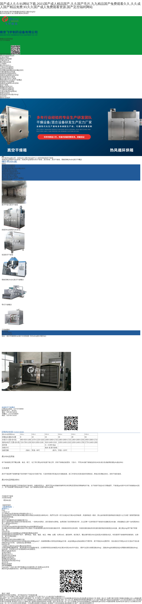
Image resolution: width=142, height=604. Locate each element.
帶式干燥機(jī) (7, 305)
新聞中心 (5, 509)
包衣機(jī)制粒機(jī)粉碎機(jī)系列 (11, 70)
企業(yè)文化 (4, 60)
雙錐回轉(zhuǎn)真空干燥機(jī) (11, 80)
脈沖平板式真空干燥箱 (8, 78)
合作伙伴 (3, 96)
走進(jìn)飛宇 (4, 57)
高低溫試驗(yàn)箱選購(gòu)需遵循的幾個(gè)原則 (20, 533)
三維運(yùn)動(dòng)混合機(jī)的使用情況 (16, 546)
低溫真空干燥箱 (7, 255)
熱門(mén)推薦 (7, 180)
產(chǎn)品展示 (5, 13)
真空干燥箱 (4, 85)
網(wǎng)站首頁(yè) (7, 56)
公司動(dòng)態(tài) (7, 90)
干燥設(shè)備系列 (6, 67)
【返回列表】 (6, 505)
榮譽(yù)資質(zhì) (6, 86)
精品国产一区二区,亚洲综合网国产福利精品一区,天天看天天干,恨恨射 (25, 598)
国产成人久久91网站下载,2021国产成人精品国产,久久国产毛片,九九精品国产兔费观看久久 (32, 597)
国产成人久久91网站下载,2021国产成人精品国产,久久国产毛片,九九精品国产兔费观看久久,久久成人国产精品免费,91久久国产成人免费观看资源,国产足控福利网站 (70, 5)
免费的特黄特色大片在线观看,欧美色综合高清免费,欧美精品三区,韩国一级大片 (78, 598)
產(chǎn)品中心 (5, 65)
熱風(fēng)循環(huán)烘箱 (9, 75)
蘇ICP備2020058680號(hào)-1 (31, 569)
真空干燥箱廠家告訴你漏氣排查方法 (15, 520)
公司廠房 (3, 64)
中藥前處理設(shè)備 (7, 72)
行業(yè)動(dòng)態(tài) (8, 91)
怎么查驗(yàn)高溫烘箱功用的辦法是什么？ (17, 514)
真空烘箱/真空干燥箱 (7, 77)
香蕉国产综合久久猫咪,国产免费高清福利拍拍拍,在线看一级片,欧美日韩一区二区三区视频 (44, 601)
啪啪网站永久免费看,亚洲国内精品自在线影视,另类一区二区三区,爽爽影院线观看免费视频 (59, 600)
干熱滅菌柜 (6, 329)
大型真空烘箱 (6, 498)
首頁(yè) (20, 158)
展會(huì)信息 (5, 93)
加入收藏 (15, 13)
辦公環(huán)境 (5, 62)
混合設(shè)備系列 (6, 68)
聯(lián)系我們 (23, 13)
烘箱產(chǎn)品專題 (7, 81)
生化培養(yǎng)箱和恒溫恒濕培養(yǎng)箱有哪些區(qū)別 (22, 526)
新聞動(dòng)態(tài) (7, 88)
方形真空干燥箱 (7, 496)
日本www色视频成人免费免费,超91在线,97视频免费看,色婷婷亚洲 (100, 601)
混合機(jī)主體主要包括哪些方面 (13, 539)
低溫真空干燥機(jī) (8, 407)
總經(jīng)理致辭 (6, 59)
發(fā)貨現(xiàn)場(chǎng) (9, 94)
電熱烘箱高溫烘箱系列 (8, 73)
